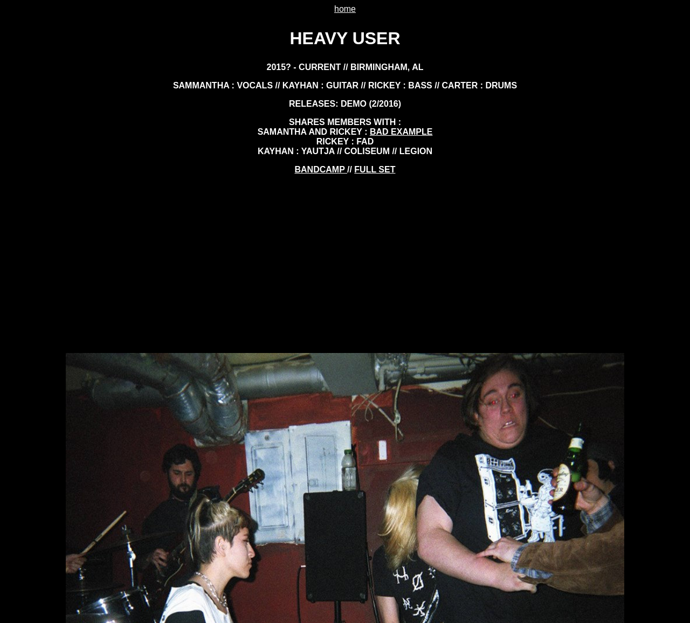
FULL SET (374, 169)
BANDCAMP (321, 169)
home (345, 8)
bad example (401, 131)
